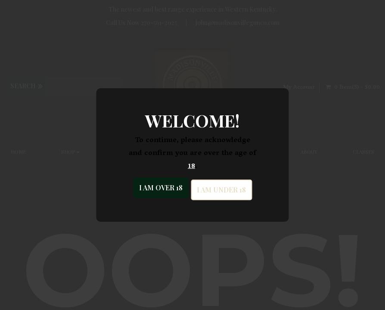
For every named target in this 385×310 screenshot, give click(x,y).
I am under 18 (221, 189)
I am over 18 (161, 187)
